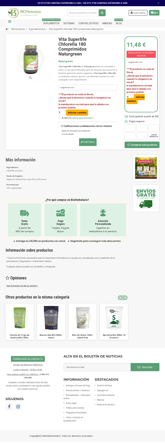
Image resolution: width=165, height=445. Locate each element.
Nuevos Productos (106, 404)
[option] (19, 322)
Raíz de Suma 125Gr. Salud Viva (82, 336)
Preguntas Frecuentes (76, 412)
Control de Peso (89, 23)
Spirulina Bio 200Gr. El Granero (114, 336)
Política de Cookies (75, 408)
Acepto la (78, 118)
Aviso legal (71, 403)
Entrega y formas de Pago (78, 385)
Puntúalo (88, 142)
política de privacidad (81, 118)
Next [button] (125, 297)
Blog (119, 22)
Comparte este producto (142, 145)
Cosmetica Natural (105, 395)
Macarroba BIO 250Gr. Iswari (51, 336)
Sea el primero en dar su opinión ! (22, 285)
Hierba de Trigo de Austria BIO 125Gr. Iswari (19, 337)
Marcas (107, 23)
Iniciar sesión (134, 12)
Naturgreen (65, 61)
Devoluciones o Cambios (78, 390)
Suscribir (145, 367)
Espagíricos (102, 390)
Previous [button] (120, 297)
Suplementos (51, 22)
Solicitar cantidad (77, 112)
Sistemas (69, 23)
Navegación (10, 23)
